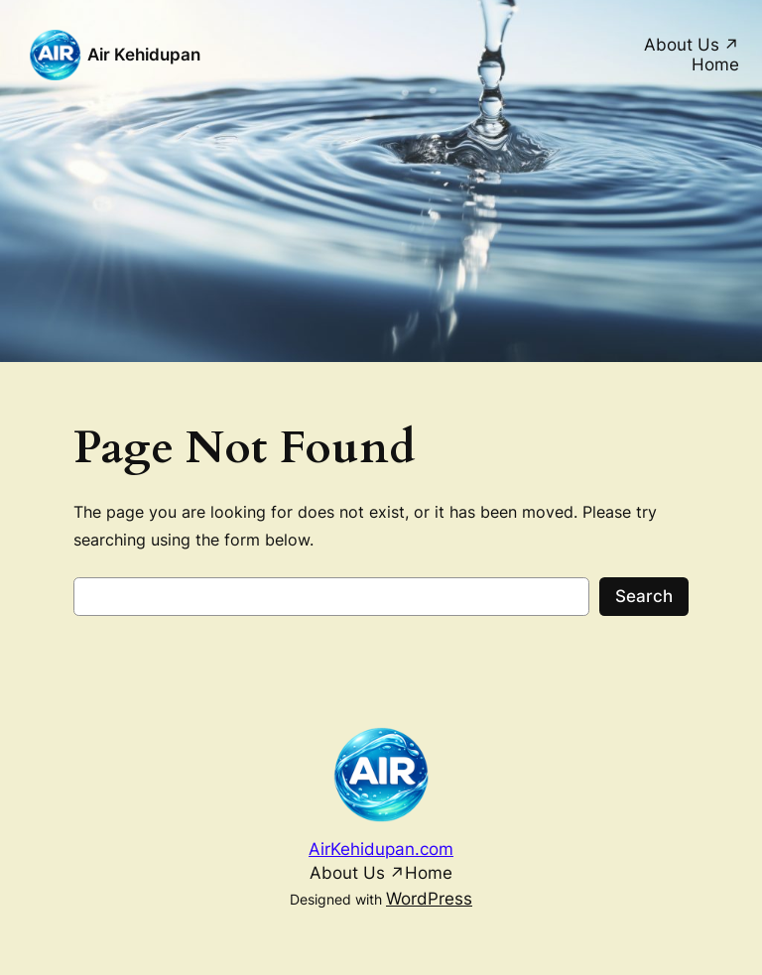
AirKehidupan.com (381, 849)
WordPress (429, 899)
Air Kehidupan (143, 54)
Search (644, 596)
